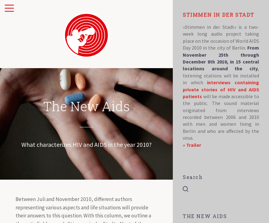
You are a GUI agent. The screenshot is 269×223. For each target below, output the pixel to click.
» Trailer (192, 145)
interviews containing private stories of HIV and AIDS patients (221, 89)
